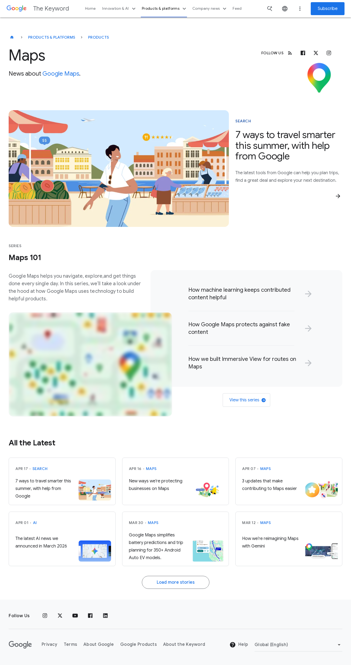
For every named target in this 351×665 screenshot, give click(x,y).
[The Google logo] (20, 644)
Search (40, 468)
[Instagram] (328, 52)
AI (35, 522)
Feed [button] (237, 8)
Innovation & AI (119, 8)
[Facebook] (302, 52)
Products (98, 37)
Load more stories (176, 582)
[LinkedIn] (105, 615)
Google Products (138, 644)
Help (238, 645)
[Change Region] (298, 644)
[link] (249, 293)
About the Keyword (184, 644)
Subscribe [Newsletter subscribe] (327, 8)
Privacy (49, 644)
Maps (151, 468)
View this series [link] (247, 400)
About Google (98, 644)
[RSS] (289, 52)
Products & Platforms (51, 37)
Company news (210, 8)
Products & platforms (165, 8)
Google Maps (60, 73)
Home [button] (90, 8)
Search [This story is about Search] (243, 121)
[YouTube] (75, 615)
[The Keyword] (11, 37)
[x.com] (315, 52)
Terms (70, 644)
